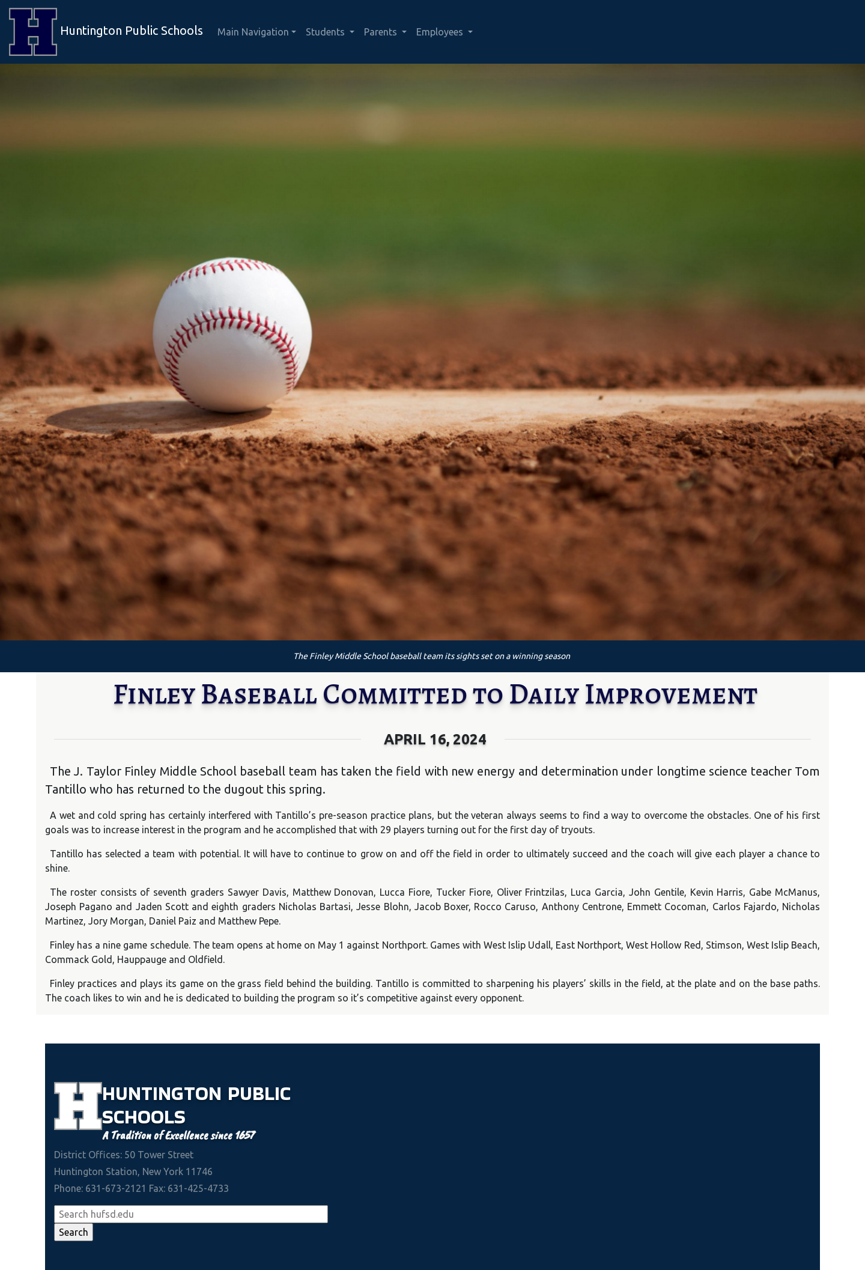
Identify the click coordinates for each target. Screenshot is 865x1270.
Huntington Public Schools (106, 32)
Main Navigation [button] (253, 31)
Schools (144, 1116)
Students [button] (326, 31)
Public (259, 1093)
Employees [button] (441, 31)
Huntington (165, 1093)
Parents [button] (381, 31)
